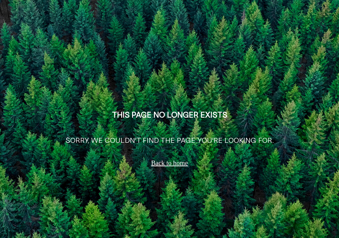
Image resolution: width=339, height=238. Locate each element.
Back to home (169, 163)
